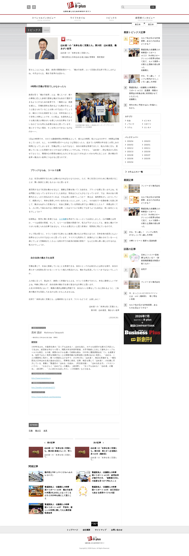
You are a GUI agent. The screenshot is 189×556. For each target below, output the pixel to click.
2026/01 (147, 145)
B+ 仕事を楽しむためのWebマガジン (77, 7)
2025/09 (147, 152)
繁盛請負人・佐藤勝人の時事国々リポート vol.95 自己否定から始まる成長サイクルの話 (106, 490)
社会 (129, 120)
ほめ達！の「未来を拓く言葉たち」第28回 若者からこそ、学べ (58, 449)
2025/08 (130, 155)
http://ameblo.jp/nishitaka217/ (43, 387)
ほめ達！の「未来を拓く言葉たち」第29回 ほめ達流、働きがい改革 (89, 47)
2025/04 (130, 162)
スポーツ (147, 124)
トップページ (72, 530)
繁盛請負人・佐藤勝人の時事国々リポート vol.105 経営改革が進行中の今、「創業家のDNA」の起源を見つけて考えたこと (106, 476)
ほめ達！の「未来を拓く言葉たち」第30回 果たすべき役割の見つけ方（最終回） (104, 451)
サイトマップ (100, 530)
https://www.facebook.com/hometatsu (46, 397)
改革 (45, 430)
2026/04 (130, 141)
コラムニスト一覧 (135, 172)
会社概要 (86, 530)
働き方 (38, 430)
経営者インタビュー (145, 18)
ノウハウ (130, 124)
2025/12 (130, 148)
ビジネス (147, 120)
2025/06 (130, 158)
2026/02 (130, 145)
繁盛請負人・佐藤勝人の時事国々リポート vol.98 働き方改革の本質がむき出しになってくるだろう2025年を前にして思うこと (58, 492)
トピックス (111, 18)
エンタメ (147, 127)
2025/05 (147, 158)
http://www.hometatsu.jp (41, 378)
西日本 (151, 24)
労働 (31, 430)
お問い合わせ (116, 530)
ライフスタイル (78, 18)
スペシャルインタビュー (44, 18)
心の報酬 (63, 219)
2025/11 (147, 148)
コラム (69, 40)
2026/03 (147, 141)
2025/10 (130, 152)
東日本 (138, 24)
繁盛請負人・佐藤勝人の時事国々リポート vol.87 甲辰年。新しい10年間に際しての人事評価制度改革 (58, 508)
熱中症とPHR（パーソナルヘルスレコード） (58, 473)
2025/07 (147, 155)
